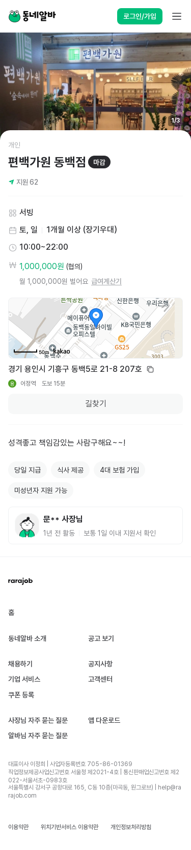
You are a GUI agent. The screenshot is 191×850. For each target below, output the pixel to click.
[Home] (32, 16)
